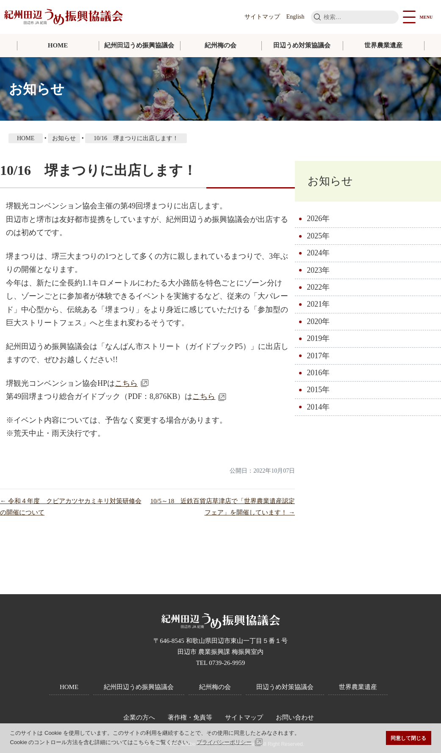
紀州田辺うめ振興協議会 (139, 45)
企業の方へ (139, 717)
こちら (126, 383)
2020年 (318, 321)
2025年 (318, 236)
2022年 (318, 287)
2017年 (318, 356)
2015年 (318, 389)
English (295, 17)
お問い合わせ (295, 717)
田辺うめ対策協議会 (301, 45)
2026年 (318, 218)
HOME (58, 45)
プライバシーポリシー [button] (224, 742)
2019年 (318, 338)
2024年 (318, 253)
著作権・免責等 (190, 717)
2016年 (318, 372)
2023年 (318, 270)
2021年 (318, 304)
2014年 (318, 407)
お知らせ (330, 181)
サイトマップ (262, 17)
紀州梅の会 (220, 45)
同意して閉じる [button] (408, 738)
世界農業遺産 (383, 45)
